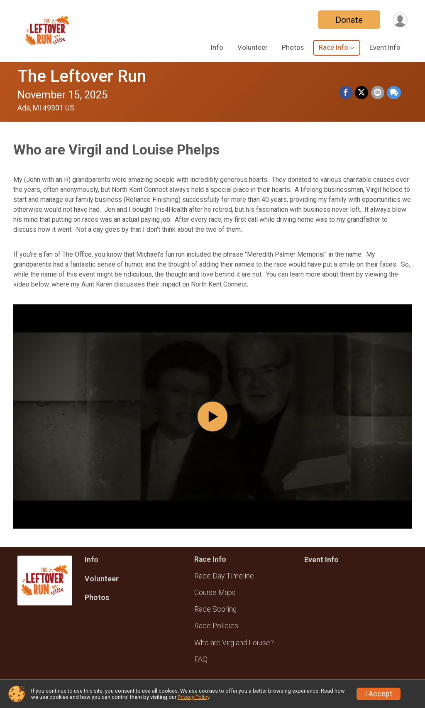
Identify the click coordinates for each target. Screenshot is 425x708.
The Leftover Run (81, 76)
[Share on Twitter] (362, 92)
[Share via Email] (377, 92)
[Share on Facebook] (346, 92)
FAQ (201, 659)
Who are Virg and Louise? (234, 643)
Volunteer (252, 47)
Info (217, 47)
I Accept (378, 694)
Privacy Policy (193, 697)
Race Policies (216, 626)
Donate (348, 20)
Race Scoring (215, 609)
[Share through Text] (394, 92)
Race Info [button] (333, 47)
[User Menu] (400, 19)
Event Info (385, 47)
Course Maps (215, 592)
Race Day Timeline (224, 576)
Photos (293, 47)
